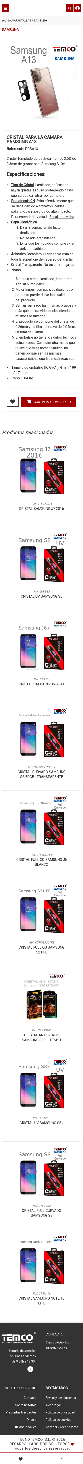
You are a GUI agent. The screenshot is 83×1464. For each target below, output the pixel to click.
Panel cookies (26, 1427)
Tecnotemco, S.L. (34, 1439)
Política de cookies (58, 1419)
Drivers (32, 1419)
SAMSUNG (40, 20)
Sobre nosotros (26, 1405)
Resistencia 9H (23, 201)
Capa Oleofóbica (24, 222)
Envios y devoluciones (61, 1398)
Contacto (30, 1398)
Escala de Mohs (61, 217)
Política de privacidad (60, 1412)
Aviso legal (53, 1405)
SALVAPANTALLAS (19, 20)
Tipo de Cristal (22, 185)
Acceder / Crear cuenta (62, 1427)
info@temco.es (56, 1348)
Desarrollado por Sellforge (39, 1444)
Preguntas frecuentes (21, 1412)
